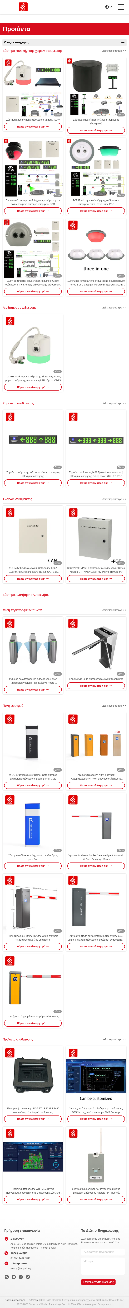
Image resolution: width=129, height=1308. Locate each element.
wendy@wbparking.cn (22, 1268)
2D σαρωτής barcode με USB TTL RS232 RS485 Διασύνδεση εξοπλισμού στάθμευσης (33, 1110)
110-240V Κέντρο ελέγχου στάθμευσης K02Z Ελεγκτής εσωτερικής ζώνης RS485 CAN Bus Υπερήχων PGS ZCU (33, 570)
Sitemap (33, 1300)
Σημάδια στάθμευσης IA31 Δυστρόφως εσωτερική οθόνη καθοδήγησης (32, 474)
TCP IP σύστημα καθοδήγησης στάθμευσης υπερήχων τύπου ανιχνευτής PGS (96, 202)
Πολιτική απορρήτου (15, 1300)
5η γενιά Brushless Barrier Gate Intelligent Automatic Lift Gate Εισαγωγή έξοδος (96, 857)
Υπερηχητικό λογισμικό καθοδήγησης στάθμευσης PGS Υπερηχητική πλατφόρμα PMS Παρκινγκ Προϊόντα (96, 1110)
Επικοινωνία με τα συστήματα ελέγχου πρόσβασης (96, 679)
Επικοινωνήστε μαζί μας (98, 1282)
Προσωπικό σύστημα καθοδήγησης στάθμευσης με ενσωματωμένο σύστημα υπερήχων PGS (33, 202)
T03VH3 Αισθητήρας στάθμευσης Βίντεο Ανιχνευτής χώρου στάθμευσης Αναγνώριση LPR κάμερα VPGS (33, 378)
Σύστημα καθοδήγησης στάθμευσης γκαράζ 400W (33, 119)
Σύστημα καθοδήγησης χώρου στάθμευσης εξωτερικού (96, 121)
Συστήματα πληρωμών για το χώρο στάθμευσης (33, 1016)
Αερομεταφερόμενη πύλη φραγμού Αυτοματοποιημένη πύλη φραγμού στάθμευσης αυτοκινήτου (96, 777)
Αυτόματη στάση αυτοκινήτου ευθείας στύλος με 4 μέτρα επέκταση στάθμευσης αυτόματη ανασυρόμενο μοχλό (96, 938)
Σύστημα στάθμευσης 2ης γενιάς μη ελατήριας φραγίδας (33, 857)
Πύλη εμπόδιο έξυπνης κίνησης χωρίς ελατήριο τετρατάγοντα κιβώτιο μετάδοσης (33, 938)
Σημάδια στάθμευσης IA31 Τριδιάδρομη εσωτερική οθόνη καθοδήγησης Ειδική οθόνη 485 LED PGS (96, 474)
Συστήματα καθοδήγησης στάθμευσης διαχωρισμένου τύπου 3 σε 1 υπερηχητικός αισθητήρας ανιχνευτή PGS (96, 283)
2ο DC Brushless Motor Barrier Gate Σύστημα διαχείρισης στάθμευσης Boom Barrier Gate (32, 776)
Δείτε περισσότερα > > (114, 50)
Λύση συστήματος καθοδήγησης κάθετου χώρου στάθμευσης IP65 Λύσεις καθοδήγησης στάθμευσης (33, 282)
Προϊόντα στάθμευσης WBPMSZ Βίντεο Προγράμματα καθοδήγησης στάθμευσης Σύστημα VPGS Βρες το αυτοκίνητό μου (33, 1191)
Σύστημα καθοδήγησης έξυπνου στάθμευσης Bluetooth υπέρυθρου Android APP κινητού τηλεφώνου (96, 1191)
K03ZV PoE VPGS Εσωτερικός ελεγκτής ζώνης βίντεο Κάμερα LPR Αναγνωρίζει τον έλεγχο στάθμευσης (96, 570)
